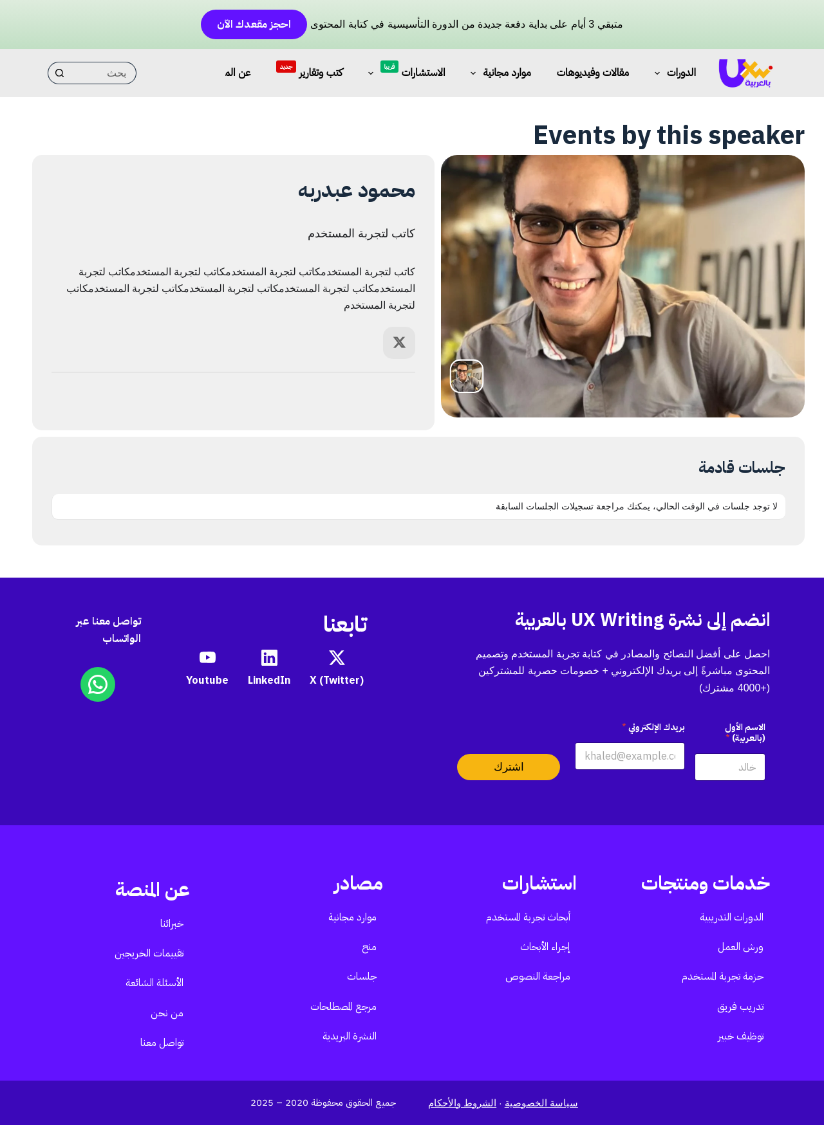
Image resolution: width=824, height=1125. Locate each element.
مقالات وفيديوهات (593, 72)
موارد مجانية (497, 73)
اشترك (509, 767)
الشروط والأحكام (462, 1102)
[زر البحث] (59, 73)
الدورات (673, 73)
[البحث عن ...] (103, 73)
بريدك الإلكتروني (653, 727)
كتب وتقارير (309, 69)
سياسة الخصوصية (541, 1102)
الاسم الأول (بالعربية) (745, 733)
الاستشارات (404, 70)
